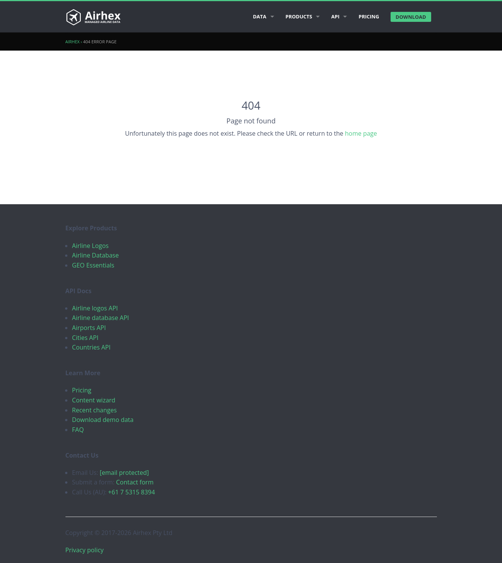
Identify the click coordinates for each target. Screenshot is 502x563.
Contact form (135, 482)
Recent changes (94, 410)
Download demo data (103, 419)
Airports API (89, 327)
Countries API (91, 347)
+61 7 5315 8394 (131, 492)
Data (259, 16)
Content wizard (93, 400)
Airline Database (95, 255)
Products (299, 16)
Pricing (368, 16)
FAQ (78, 429)
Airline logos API (95, 308)
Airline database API (100, 318)
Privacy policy (84, 550)
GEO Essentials (93, 265)
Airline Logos (90, 245)
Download (411, 16)
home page (361, 133)
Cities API (85, 337)
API (335, 16)
